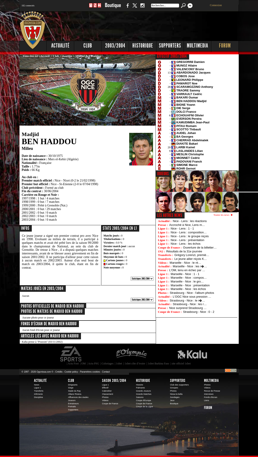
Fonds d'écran (210, 397)
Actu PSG (93, 363)
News (36, 385)
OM (83, 363)
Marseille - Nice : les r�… (190, 266)
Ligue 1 (37, 388)
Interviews (209, 394)
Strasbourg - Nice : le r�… (187, 300)
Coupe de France (110, 403)
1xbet (119, 363)
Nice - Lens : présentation (187, 240)
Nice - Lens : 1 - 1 (182, 228)
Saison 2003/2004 (114, 380)
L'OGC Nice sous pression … (192, 296)
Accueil (45, 56)
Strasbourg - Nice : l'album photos (192, 292)
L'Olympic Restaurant (131, 354)
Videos (105, 400)
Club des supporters (179, 385)
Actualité (60, 45)
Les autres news (169, 215)
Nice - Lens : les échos (186, 243)
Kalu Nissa (192, 354)
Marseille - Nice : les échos (188, 289)
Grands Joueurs (143, 391)
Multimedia (197, 45)
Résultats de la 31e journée (184, 251)
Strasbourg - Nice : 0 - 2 (198, 311)
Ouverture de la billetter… (200, 247)
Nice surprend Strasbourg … (188, 308)
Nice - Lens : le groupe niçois (190, 236)
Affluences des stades (78, 397)
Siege (70, 388)
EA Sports (71, 354)
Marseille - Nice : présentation (190, 285)
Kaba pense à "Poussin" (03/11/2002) (42, 341)
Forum (225, 45)
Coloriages (107, 363)
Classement (107, 394)
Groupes (174, 388)
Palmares (140, 388)
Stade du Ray (74, 391)
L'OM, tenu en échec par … (187, 270)
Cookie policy (71, 372)
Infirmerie (38, 394)
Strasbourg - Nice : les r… (190, 304)
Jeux (172, 400)
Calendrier (107, 391)
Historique (142, 45)
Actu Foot (73, 363)
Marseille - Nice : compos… (189, 277)
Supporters (170, 45)
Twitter (135, 7)
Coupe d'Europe (143, 400)
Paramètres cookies (90, 372)
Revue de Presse (212, 391)
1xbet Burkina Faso (158, 363)
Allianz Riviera (74, 394)
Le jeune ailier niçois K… (190, 259)
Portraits (72, 406)
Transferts (38, 391)
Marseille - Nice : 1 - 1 (185, 274)
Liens (206, 400)
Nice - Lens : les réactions (190, 221)
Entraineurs (73, 403)
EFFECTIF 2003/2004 (172, 56)
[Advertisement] (156, 25)
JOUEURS (163, 173)
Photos (105, 397)
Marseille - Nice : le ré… (185, 262)
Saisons (140, 397)
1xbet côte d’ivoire (135, 363)
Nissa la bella (176, 394)
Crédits (59, 372)
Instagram (142, 7)
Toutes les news (221, 214)
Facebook (127, 7)
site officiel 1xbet (181, 363)
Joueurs (67, 56)
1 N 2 (95, 7)
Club (87, 45)
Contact (106, 372)
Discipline (38, 397)
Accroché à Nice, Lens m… (187, 225)
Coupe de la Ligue (144, 406)
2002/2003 (28, 216)
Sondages (175, 397)
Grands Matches (143, 394)
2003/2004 (115, 45)
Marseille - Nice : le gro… (187, 281)
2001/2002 (28, 212)
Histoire (139, 385)
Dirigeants (73, 385)
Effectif (105, 388)
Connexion (216, 5)
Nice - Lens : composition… (189, 232)
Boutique (112, 7)
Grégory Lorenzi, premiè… (191, 255)
